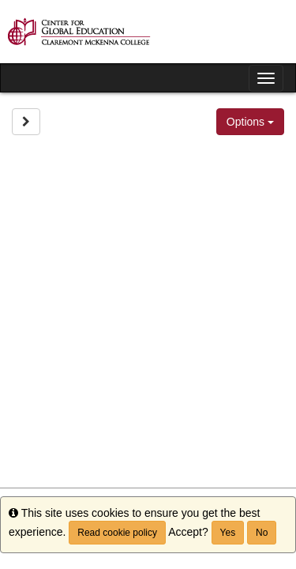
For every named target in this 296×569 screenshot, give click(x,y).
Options (250, 121)
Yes (228, 532)
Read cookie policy (117, 532)
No (262, 532)
